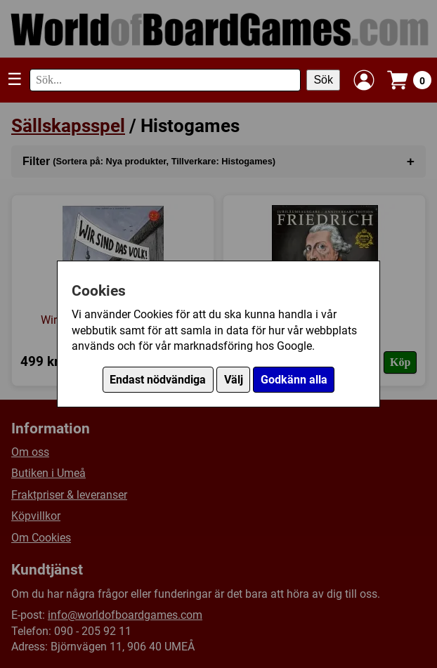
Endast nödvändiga (158, 379)
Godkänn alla (294, 379)
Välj (233, 379)
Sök (323, 80)
